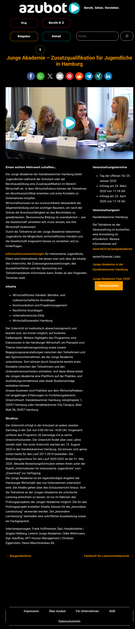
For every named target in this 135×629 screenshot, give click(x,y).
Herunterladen (109, 285)
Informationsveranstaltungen (25, 254)
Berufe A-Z (56, 22)
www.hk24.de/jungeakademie (112, 249)
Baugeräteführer (20, 556)
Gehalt (56, 36)
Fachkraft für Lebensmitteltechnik (106, 556)
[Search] (126, 36)
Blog (24, 23)
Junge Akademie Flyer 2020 (111, 278)
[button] (31, 76)
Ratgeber (24, 36)
